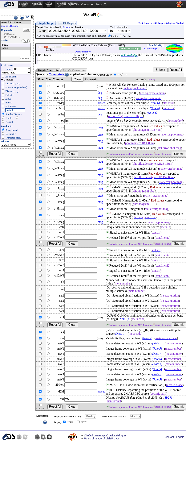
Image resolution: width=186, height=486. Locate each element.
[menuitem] (9, 4)
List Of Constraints (74, 70)
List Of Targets (67, 23)
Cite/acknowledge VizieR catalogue (105, 435)
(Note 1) (124, 319)
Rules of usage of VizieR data (101, 438)
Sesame (67, 27)
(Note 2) (147, 338)
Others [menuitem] (85, 4)
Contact (169, 436)
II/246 (168, 397)
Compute (8, 79)
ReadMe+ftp (155, 45)
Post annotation (83, 51)
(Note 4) (157, 343)
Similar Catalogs (130, 48)
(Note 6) (155, 103)
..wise (15, 48)
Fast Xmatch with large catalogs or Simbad (161, 23)
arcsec (101, 103)
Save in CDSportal (10, 25)
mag (100, 127)
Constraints (59, 74)
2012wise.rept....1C (152, 48)
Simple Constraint (48, 70)
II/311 (15, 45)
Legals (180, 436)
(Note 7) (120, 333)
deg (100, 92)
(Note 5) (157, 348)
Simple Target (46, 23)
